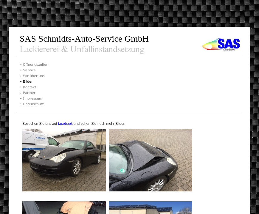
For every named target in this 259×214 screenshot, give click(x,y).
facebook (65, 124)
